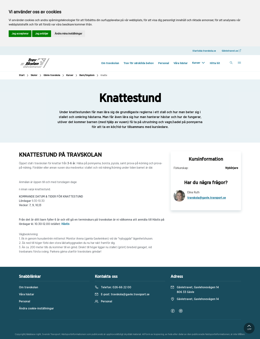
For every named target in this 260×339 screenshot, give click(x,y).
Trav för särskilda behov (139, 63)
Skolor (36, 75)
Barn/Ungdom (89, 75)
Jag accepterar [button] (20, 33)
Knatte (104, 75)
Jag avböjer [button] (41, 33)
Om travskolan (110, 63)
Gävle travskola (54, 75)
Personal (163, 63)
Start (24, 75)
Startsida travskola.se (204, 51)
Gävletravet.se (231, 50)
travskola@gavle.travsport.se (206, 197)
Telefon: (113, 287)
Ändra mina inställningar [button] (68, 33)
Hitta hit (215, 63)
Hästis (65, 224)
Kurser (196, 63)
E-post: (122, 294)
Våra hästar (181, 63)
